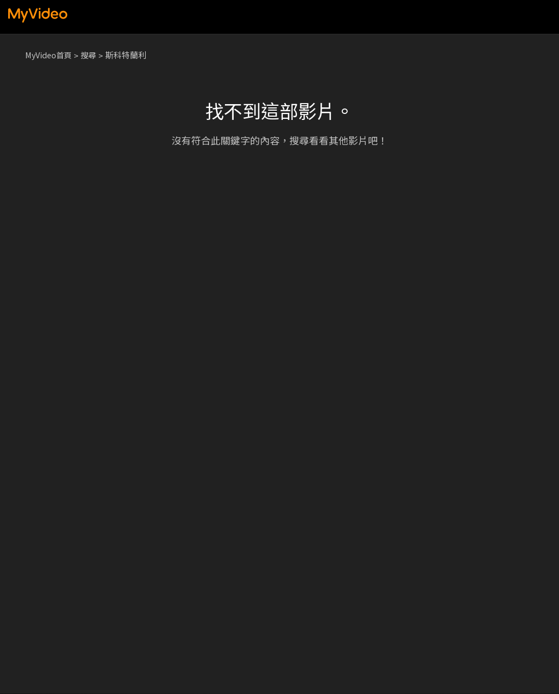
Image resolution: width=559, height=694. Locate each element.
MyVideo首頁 (50, 55)
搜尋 (92, 55)
